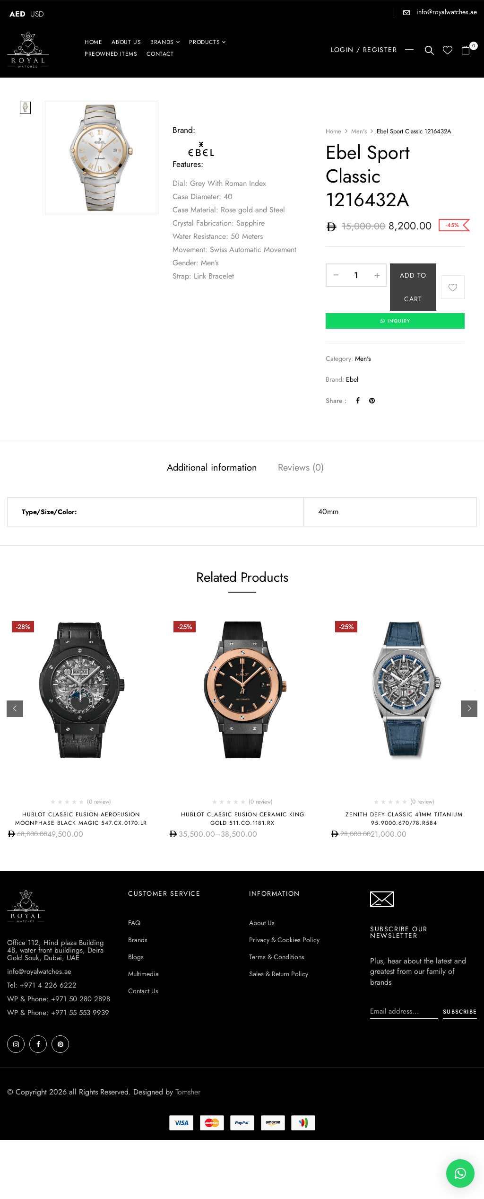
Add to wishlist (453, 287)
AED (17, 14)
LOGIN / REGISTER (364, 49)
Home (333, 131)
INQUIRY (395, 321)
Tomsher (187, 1092)
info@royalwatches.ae (446, 12)
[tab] (212, 469)
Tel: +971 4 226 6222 (42, 985)
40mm (328, 512)
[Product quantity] (356, 275)
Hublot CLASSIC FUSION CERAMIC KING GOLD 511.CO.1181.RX (242, 819)
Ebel (352, 380)
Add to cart (413, 287)
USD (37, 14)
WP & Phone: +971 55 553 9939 (58, 1013)
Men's (359, 131)
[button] (469, 51)
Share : (336, 401)
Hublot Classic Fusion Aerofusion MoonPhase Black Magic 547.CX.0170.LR (81, 819)
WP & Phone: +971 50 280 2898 (58, 999)
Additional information (212, 468)
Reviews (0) (301, 468)
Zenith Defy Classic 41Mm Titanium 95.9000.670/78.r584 (404, 819)
